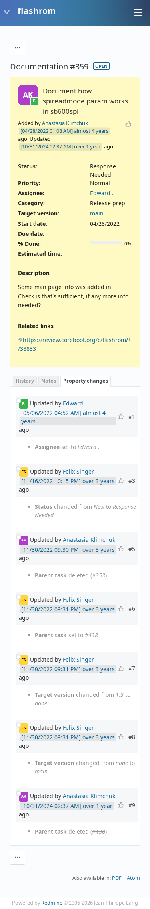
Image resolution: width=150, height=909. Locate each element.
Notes (48, 380)
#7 (131, 668)
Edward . (102, 193)
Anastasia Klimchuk (65, 123)
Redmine (51, 902)
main (97, 213)
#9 (131, 805)
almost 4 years (91, 130)
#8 (131, 737)
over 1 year (87, 146)
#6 (131, 608)
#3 (131, 480)
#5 (131, 549)
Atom (133, 878)
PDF (117, 878)
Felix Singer (78, 471)
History (25, 380)
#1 (131, 416)
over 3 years (98, 481)
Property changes (85, 380)
